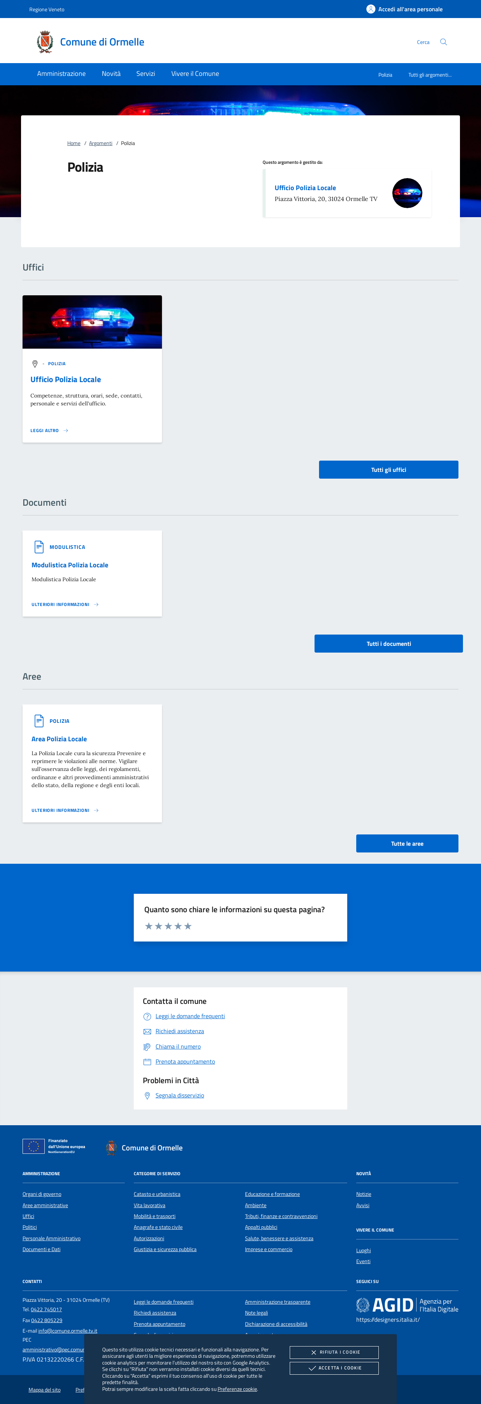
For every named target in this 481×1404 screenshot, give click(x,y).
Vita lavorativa (149, 1205)
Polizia (385, 75)
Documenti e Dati (42, 1249)
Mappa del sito (45, 1390)
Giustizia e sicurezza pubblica (165, 1249)
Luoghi (363, 1250)
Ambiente (255, 1205)
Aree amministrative (45, 1205)
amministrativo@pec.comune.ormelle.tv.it (69, 1349)
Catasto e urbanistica (157, 1194)
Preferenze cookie (237, 1389)
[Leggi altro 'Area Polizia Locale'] (65, 810)
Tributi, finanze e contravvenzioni (281, 1216)
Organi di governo (42, 1194)
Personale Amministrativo (51, 1238)
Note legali (256, 1313)
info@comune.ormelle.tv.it (67, 1331)
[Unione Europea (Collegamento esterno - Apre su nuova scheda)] (56, 1147)
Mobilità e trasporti (154, 1216)
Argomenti (100, 143)
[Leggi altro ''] (49, 431)
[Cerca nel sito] (444, 42)
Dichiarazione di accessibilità (276, 1324)
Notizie (363, 1194)
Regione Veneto (46, 9)
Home (73, 143)
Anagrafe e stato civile (158, 1227)
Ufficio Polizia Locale (305, 188)
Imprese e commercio (268, 1249)
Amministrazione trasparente (277, 1302)
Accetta (334, 1368)
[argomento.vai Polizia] (57, 363)
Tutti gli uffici (388, 469)
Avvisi (362, 1205)
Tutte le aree (407, 843)
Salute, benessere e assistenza (279, 1238)
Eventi (363, 1261)
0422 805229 (46, 1320)
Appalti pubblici (261, 1227)
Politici (30, 1227)
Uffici (28, 1216)
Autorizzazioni (149, 1238)
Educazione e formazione (272, 1194)
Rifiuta (334, 1353)
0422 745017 (46, 1309)
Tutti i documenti (389, 643)
